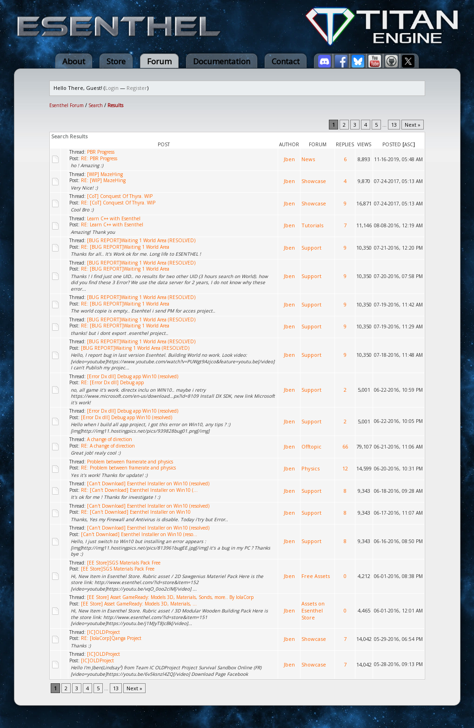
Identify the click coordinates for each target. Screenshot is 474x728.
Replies (345, 144)
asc (408, 144)
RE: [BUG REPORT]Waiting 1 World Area (125, 247)
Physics (310, 468)
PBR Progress (100, 152)
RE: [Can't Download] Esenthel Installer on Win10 (136, 512)
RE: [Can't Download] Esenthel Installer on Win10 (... (139, 490)
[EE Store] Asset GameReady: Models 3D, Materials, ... (139, 603)
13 (394, 124)
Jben (289, 159)
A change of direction (109, 439)
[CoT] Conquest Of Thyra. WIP (120, 196)
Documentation (221, 61)
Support (311, 247)
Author (289, 144)
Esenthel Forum (66, 105)
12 (345, 468)
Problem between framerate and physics (130, 461)
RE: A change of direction (108, 445)
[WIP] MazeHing (105, 174)
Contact (286, 61)
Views (364, 144)
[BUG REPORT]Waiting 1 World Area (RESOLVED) (141, 240)
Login (112, 87)
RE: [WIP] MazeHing (103, 180)
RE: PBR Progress (99, 158)
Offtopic (311, 446)
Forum (159, 61)
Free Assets (315, 575)
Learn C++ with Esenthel (113, 218)
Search (95, 105)
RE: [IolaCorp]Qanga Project (111, 638)
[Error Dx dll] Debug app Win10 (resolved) (132, 376)
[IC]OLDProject (103, 632)
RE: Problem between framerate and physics (128, 467)
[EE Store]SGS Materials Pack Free (123, 562)
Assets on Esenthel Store (313, 610)
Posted (391, 144)
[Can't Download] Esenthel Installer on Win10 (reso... (139, 534)
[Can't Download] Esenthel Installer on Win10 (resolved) (148, 483)
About (73, 61)
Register (137, 87)
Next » (413, 124)
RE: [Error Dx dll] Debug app (112, 382)
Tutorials (312, 225)
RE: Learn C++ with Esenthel (112, 224)
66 (345, 446)
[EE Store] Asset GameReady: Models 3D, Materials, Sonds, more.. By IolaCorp (170, 597)
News (308, 159)
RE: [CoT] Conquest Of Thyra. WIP (118, 202)
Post (164, 144)
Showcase (313, 180)
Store (116, 61)
